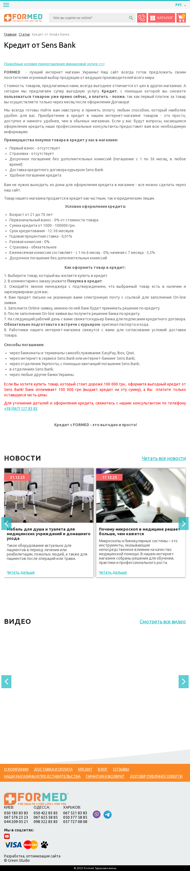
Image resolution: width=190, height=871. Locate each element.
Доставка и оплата (53, 769)
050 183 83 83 (16, 813)
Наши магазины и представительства (42, 776)
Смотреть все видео (163, 621)
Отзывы (121, 769)
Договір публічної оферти (156, 776)
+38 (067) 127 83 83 (21, 408)
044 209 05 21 (16, 821)
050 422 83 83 (46, 813)
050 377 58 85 (75, 817)
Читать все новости (164, 458)
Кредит (85, 769)
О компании (16, 769)
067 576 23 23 (16, 817)
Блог (103, 769)
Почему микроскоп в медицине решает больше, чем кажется (139, 531)
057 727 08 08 (75, 821)
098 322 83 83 (46, 821)
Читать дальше (21, 572)
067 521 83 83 (75, 813)
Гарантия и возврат (105, 776)
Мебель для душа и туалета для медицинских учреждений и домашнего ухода (49, 534)
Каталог (161, 18)
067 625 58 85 (46, 817)
